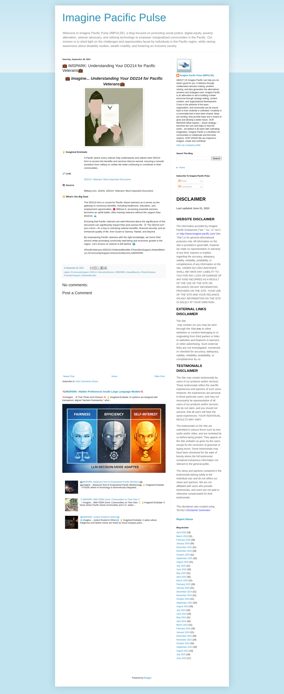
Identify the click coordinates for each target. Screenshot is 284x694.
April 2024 (181, 621)
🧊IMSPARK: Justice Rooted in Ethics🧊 (99, 517)
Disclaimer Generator (198, 510)
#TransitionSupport (72, 275)
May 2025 (181, 573)
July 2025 (181, 566)
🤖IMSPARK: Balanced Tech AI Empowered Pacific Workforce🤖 (111, 482)
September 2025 (184, 558)
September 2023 (184, 647)
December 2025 (184, 547)
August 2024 (182, 606)
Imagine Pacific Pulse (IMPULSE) (197, 75)
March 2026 (182, 536)
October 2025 (183, 554)
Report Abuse (184, 519)
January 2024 (183, 632)
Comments (185, 186)
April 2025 (181, 577)
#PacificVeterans (148, 272)
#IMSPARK (120, 272)
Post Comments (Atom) (87, 381)
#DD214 (93, 272)
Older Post (159, 376)
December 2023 (184, 636)
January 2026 (183, 543)
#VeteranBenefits (88, 275)
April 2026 (181, 532)
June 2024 (181, 614)
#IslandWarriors (133, 272)
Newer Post (68, 376)
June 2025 (181, 569)
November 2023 (184, 640)
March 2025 (182, 580)
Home (114, 376)
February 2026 (183, 540)
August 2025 (182, 562)
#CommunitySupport (79, 272)
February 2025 (183, 584)
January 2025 (183, 588)
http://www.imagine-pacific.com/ (197, 233)
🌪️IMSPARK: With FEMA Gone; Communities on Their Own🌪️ (110, 499)
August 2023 (182, 651)
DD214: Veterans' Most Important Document (107, 179)
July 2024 (181, 610)
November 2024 (184, 595)
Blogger (147, 678)
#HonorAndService (106, 272)
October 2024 (183, 599)
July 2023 (181, 654)
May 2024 (181, 617)
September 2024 (184, 603)
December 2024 (184, 591)
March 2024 (182, 625)
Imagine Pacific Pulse (114, 17)
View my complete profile (188, 145)
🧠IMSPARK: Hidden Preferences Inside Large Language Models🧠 (102, 391)
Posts (182, 181)
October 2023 (183, 643)
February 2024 (183, 628)
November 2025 (184, 551)
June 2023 (181, 658)
